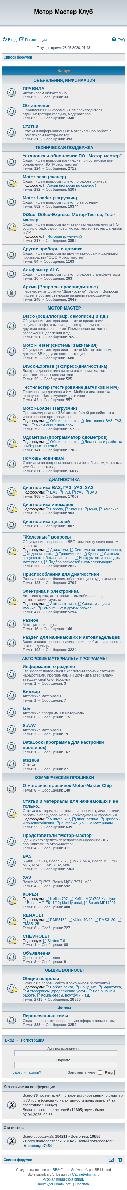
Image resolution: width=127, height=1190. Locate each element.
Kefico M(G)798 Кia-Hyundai (95, 899)
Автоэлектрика (61, 604)
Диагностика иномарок (48, 504)
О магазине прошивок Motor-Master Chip (67, 785)
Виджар (31, 691)
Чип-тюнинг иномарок (52, 425)
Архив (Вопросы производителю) (60, 286)
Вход (9, 1040)
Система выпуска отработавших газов (71, 556)
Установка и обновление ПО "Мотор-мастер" (72, 155)
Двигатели (57, 550)
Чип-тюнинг (58, 819)
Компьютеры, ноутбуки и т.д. (63, 995)
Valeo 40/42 (81, 920)
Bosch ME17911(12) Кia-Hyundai (52, 903)
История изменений (62, 236)
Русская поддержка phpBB (63, 1179)
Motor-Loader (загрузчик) (50, 197)
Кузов (90, 554)
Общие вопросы (62, 421)
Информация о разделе (49, 666)
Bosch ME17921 (100, 903)
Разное (30, 620)
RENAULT (33, 915)
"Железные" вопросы (47, 537)
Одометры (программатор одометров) (65, 437)
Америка (108, 509)
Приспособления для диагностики (61, 574)
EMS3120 (104, 920)
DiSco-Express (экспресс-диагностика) (65, 366)
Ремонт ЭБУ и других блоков (64, 608)
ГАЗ (64, 492)
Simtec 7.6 (54, 941)
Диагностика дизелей (46, 521)
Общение (85, 987)
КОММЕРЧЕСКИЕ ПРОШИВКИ (64, 777)
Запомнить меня (85, 1072)
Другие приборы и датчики (53, 248)
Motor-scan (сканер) (44, 176)
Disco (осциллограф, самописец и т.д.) (65, 316)
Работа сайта (59, 987)
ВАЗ (51, 492)
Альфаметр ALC (41, 269)
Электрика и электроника (51, 591)
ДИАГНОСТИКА (64, 479)
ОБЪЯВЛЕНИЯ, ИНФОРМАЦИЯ (65, 80)
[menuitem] (9, 40)
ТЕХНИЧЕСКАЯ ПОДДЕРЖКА (64, 147)
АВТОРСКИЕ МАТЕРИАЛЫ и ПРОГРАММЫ (64, 658)
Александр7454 (38, 1146)
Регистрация (32, 1040)
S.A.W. (30, 725)
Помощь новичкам (43, 458)
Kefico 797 (57, 899)
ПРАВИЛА (33, 88)
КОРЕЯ (30, 894)
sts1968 (31, 760)
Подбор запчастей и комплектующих (78, 562)
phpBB (52, 1170)
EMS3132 (56, 920)
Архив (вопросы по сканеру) (69, 185)
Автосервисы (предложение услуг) (55, 991)
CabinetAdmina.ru (85, 1174)
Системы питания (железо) (95, 550)
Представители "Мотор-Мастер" (58, 835)
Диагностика (85, 819)
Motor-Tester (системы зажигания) (60, 345)
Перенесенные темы (45, 1016)
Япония (73, 509)
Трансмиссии (68, 554)
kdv (26, 708)
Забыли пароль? (26, 1072)
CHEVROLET (36, 936)
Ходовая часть (37, 554)
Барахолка (109, 987)
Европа (54, 509)
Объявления (37, 105)
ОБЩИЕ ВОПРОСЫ (64, 970)
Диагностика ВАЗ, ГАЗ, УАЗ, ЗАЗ (58, 487)
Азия (90, 509)
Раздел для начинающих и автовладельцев (71, 637)
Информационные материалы (84, 823)
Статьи (30, 126)
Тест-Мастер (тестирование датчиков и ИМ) (71, 387)
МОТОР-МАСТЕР (64, 308)
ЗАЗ (91, 492)
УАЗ (77, 492)
